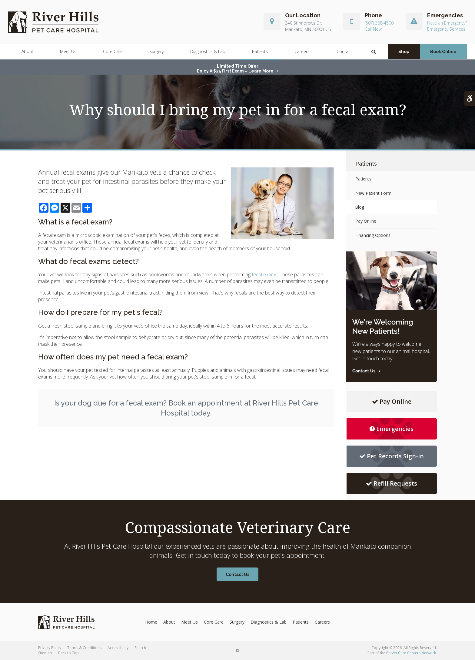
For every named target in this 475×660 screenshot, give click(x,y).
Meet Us (68, 52)
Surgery (156, 52)
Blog (359, 207)
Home (151, 622)
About (27, 52)
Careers (302, 52)
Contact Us (237, 574)
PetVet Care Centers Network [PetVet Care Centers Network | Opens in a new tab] (411, 652)
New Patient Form (373, 193)
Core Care (113, 52)
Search (140, 647)
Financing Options (372, 235)
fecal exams (264, 274)
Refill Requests (391, 483)
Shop (403, 51)
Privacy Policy (49, 647)
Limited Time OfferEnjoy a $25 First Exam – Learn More (235, 68)
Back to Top (68, 652)
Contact (344, 52)
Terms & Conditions (84, 647)
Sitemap (45, 652)
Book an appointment (205, 403)
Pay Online (365, 221)
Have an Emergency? (447, 23)
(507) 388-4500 (379, 23)
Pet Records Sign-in (391, 456)
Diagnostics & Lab (207, 52)
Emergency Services (446, 29)
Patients (260, 52)
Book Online (443, 51)
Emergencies (392, 429)
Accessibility (118, 647)
